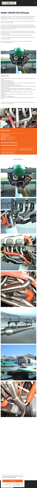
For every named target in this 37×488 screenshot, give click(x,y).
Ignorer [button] (7, 484)
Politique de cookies (12, 477)
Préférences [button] (18, 484)
